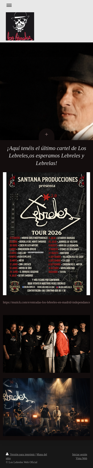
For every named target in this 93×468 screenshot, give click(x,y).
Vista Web (81, 458)
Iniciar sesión (79, 454)
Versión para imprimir (20, 454)
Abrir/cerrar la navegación (46, 5)
